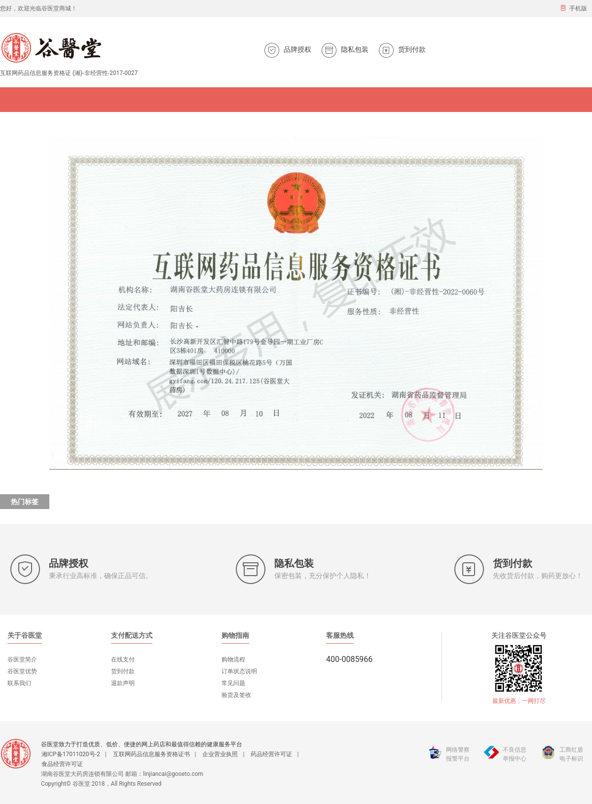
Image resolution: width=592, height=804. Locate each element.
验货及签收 (236, 695)
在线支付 (123, 659)
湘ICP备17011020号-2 (70, 754)
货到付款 (123, 671)
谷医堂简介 (22, 659)
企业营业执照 (220, 754)
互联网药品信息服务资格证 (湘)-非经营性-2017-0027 (69, 73)
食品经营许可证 (62, 764)
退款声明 (123, 683)
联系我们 (19, 683)
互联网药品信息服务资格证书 (151, 754)
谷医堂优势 (22, 671)
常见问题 (233, 683)
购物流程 (233, 659)
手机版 (573, 8)
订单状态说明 (239, 671)
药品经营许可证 (271, 754)
